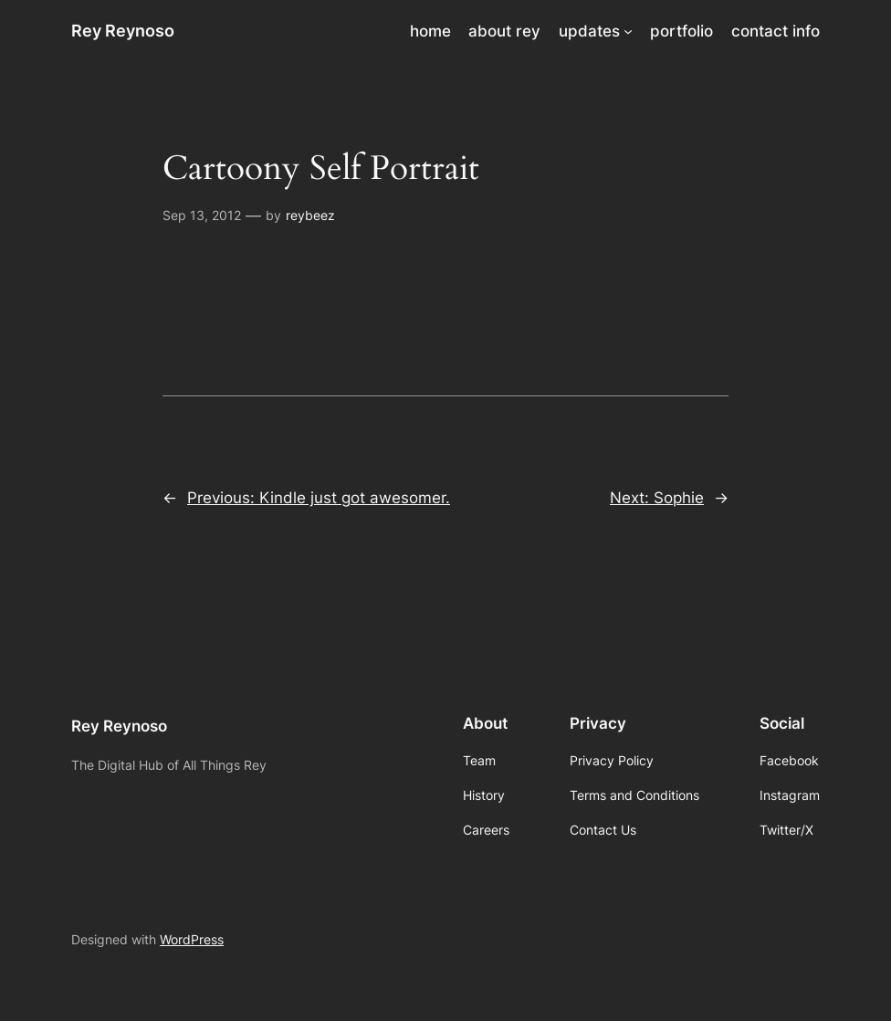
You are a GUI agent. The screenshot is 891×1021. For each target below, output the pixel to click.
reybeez (310, 215)
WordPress (192, 939)
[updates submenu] (628, 31)
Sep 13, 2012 (201, 215)
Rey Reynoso (122, 30)
